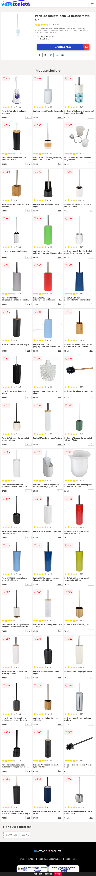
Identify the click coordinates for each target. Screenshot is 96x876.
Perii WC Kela (11, 835)
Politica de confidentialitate (49, 858)
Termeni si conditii (25, 858)
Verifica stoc (72, 47)
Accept (58, 873)
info (28, 117)
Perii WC (25, 835)
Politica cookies (70, 858)
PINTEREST (54, 851)
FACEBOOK (40, 851)
